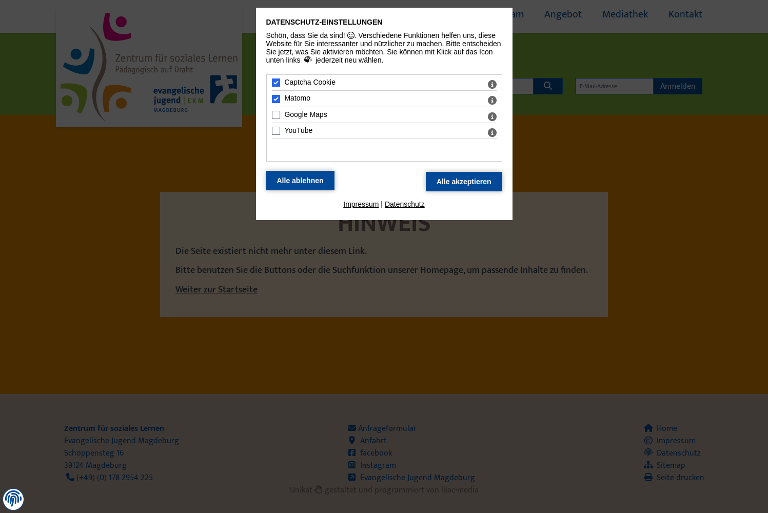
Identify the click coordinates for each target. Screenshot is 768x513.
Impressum (361, 204)
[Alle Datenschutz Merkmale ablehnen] (300, 180)
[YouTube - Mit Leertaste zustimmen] (276, 131)
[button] (13, 498)
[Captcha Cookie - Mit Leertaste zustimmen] (276, 82)
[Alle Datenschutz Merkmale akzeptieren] (464, 181)
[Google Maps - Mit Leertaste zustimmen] (276, 115)
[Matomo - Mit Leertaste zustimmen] (276, 99)
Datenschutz (405, 204)
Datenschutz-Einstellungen (324, 22)
